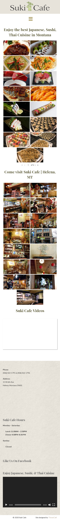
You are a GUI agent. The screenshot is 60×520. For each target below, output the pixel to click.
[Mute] (49, 504)
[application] (30, 492)
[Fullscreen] (53, 504)
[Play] (6, 504)
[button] (31, 19)
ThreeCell (52, 517)
